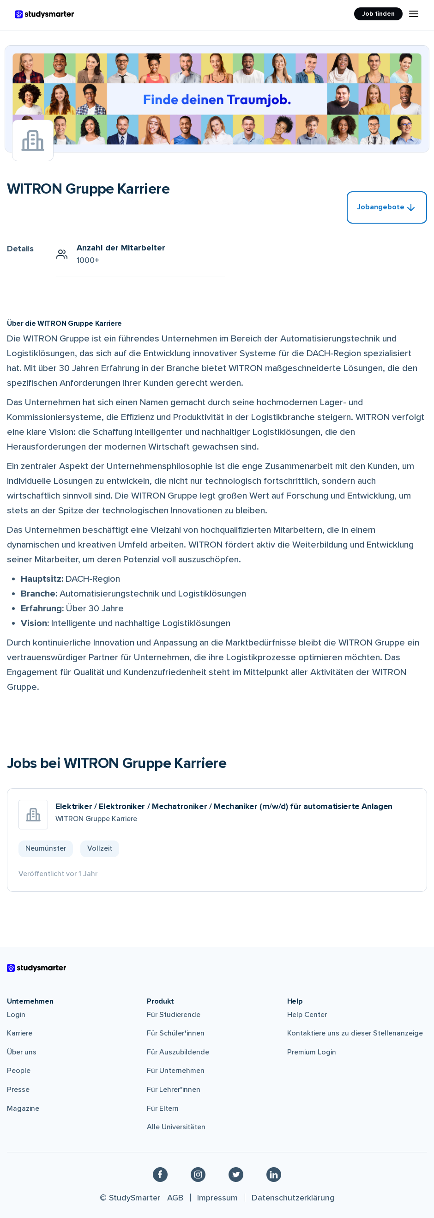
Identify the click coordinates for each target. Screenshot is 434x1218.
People (18, 1070)
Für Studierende (173, 1014)
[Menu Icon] (413, 13)
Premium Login (311, 1052)
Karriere (19, 1033)
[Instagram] (198, 1174)
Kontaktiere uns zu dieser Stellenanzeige (355, 1033)
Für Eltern (163, 1108)
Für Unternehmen (176, 1070)
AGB (175, 1198)
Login (16, 1014)
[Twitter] (236, 1174)
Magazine (23, 1108)
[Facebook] (160, 1174)
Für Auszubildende (178, 1052)
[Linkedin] (273, 1174)
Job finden (378, 14)
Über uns (21, 1052)
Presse (18, 1089)
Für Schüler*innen (176, 1033)
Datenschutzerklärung (293, 1198)
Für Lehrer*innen (173, 1089)
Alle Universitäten (176, 1127)
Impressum (217, 1198)
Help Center (307, 1014)
